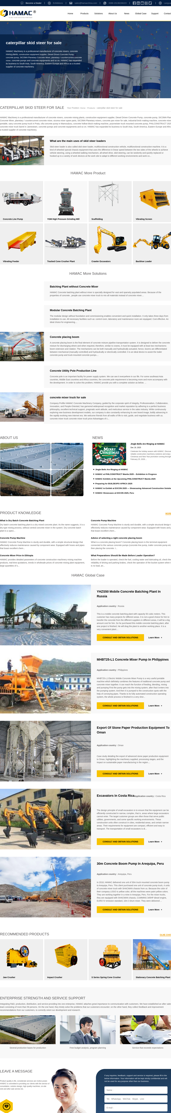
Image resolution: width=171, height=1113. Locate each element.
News (126, 13)
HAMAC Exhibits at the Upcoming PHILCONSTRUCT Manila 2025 (126, 479)
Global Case (140, 13)
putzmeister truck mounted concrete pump (129, 123)
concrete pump (13, 57)
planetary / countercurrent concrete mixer (33, 120)
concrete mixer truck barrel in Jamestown (18, 127)
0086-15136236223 (117, 3)
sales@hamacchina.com (86, 3)
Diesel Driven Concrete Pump (62, 54)
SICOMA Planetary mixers (89, 120)
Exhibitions (58, 3)
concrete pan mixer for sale (115, 120)
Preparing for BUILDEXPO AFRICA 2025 (114, 483)
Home (70, 13)
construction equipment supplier (33, 54)
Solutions (98, 13)
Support (154, 13)
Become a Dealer (34, 3)
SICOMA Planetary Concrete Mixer (36, 57)
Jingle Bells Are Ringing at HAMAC (112, 469)
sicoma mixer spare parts (64, 120)
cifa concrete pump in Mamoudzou (56, 123)
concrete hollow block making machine (91, 123)
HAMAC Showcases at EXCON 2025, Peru (115, 493)
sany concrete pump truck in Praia (24, 123)
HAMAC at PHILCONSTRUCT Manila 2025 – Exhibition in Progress (127, 474)
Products (84, 13)
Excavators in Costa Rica (118, 796)
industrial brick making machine (142, 120)
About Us (112, 13)
